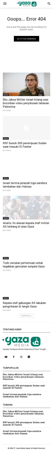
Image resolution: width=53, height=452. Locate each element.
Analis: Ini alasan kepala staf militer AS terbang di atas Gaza (26, 224)
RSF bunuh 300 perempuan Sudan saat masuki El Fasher (24, 144)
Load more (26, 315)
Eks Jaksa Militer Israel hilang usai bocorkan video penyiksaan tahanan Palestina (26, 103)
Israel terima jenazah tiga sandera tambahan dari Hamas (22, 395)
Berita (6, 95)
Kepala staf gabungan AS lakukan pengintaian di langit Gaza (24, 304)
